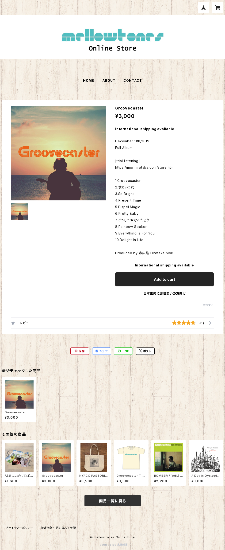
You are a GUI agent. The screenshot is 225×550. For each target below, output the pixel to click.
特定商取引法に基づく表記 (58, 528)
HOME (88, 80)
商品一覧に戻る (112, 501)
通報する (208, 305)
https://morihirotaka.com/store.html (145, 167)
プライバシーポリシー (19, 528)
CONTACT (132, 80)
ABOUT (108, 80)
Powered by (113, 544)
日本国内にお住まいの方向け (164, 293)
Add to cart (164, 279)
